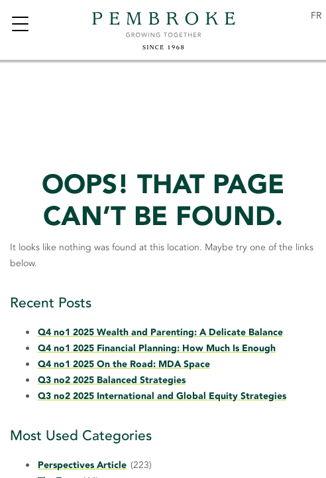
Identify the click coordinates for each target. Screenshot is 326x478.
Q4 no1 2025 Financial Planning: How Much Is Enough (157, 348)
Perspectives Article (82, 465)
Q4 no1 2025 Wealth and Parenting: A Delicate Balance (160, 332)
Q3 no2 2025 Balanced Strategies (112, 380)
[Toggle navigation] (20, 25)
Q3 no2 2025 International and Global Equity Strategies (162, 396)
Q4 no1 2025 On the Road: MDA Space (124, 364)
